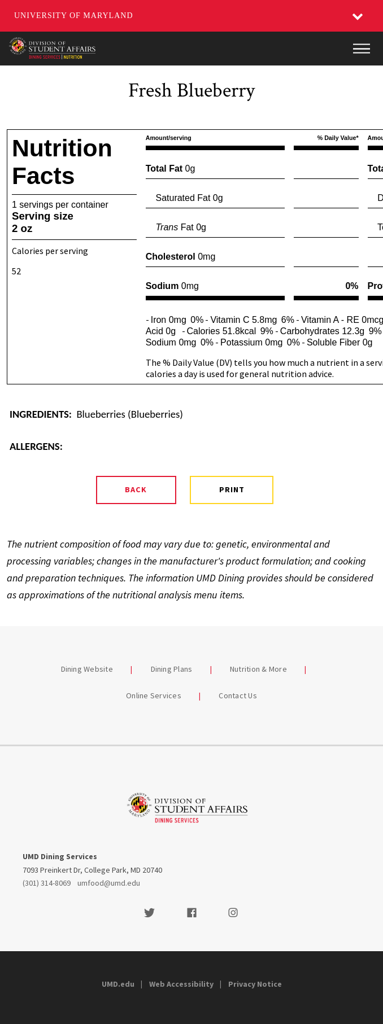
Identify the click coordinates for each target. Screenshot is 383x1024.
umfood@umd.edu (108, 883)
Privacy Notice (255, 984)
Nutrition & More (258, 669)
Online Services (153, 695)
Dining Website (87, 669)
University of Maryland (73, 15)
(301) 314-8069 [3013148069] (47, 883)
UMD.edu (118, 984)
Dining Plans (172, 669)
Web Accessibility (181, 984)
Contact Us (238, 695)
